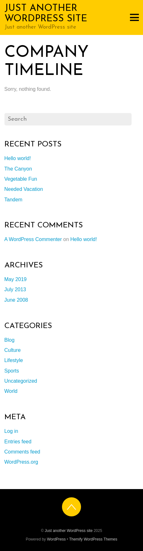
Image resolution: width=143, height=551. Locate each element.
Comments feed (22, 451)
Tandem (13, 199)
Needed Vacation (23, 189)
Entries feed (17, 441)
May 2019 (15, 279)
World (11, 391)
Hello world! (17, 158)
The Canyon (18, 168)
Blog (9, 340)
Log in (11, 431)
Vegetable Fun (20, 179)
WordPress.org (21, 462)
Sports (11, 370)
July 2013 (15, 289)
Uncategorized (20, 381)
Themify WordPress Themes (93, 539)
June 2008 (16, 300)
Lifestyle (13, 360)
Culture (12, 350)
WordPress (56, 539)
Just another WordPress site (69, 530)
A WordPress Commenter (33, 239)
